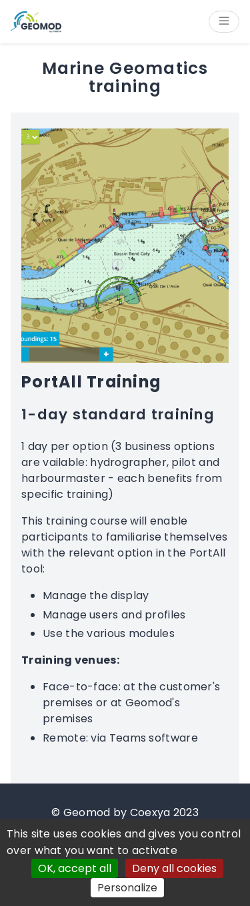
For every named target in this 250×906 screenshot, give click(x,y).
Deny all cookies (174, 868)
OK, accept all (74, 868)
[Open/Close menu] (224, 22)
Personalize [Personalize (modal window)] (127, 887)
